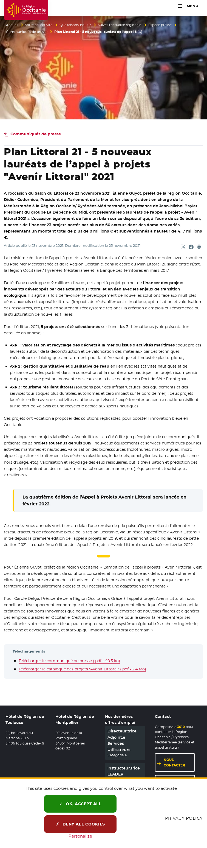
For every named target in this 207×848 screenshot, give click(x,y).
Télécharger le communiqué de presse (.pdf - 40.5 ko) (69, 660)
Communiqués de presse (26, 32)
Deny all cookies (80, 824)
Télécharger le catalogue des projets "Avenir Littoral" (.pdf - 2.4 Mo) (82, 669)
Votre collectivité (38, 25)
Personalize (80, 836)
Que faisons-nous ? (75, 25)
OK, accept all (80, 803)
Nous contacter (174, 762)
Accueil (12, 25)
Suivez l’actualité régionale (119, 25)
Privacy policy (184, 818)
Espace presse (160, 25)
